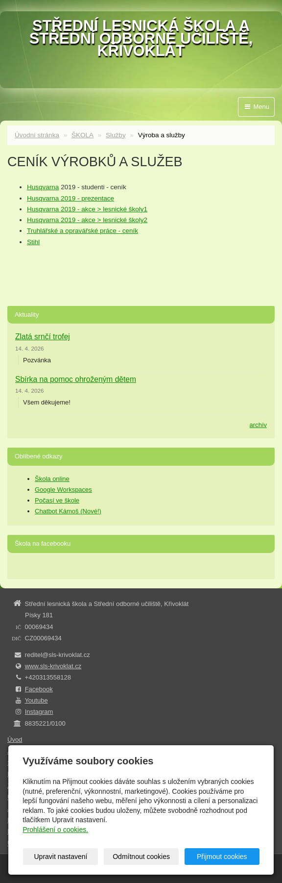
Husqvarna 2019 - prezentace (70, 198)
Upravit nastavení (61, 856)
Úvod (14, 739)
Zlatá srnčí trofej (42, 336)
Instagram (39, 711)
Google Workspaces (63, 489)
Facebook (39, 689)
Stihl (33, 242)
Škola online (52, 478)
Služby (116, 135)
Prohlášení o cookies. (55, 829)
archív (258, 425)
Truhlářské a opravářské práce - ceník (82, 230)
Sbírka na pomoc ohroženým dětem (75, 379)
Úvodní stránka (37, 135)
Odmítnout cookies (141, 856)
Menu (256, 106)
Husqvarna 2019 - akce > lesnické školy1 (87, 209)
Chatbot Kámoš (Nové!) (68, 511)
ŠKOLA (82, 135)
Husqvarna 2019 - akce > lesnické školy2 (87, 220)
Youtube (35, 700)
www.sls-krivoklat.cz (53, 666)
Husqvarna (43, 187)
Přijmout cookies (222, 856)
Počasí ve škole (57, 500)
